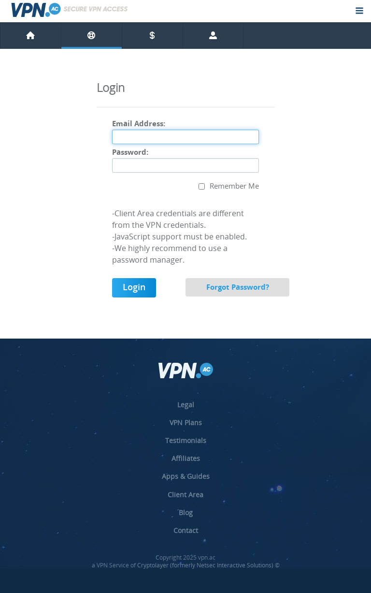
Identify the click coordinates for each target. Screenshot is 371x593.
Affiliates (185, 458)
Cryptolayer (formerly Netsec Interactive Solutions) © (208, 565)
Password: (130, 153)
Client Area (185, 494)
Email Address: (138, 124)
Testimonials (185, 440)
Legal (185, 404)
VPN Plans (186, 422)
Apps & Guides (186, 476)
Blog (186, 512)
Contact (185, 530)
